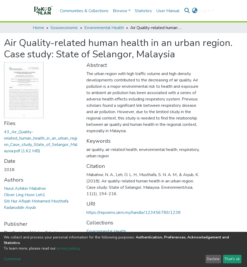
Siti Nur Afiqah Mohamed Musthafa (36, 201)
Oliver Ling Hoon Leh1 (24, 195)
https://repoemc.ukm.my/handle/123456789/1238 (133, 212)
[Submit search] (187, 11)
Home (38, 28)
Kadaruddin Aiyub (20, 207)
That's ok (232, 258)
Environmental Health (104, 28)
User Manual (167, 11)
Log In (205, 11)
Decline (213, 258)
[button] (194, 11)
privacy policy (68, 248)
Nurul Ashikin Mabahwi (25, 188)
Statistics (143, 11)
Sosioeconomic (64, 28)
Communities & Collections (84, 11)
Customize (12, 258)
